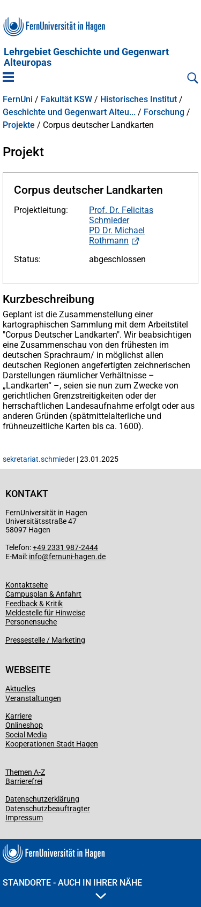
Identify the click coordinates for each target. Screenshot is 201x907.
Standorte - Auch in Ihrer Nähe (72, 888)
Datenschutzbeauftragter (47, 808)
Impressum (24, 817)
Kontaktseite (26, 585)
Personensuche (31, 622)
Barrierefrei (23, 781)
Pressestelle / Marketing (45, 640)
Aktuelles (20, 688)
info (35, 556)
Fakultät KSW (66, 99)
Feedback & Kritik (34, 603)
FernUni (18, 99)
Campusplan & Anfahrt (43, 594)
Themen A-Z (25, 772)
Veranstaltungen (33, 698)
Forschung (164, 112)
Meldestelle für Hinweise (45, 612)
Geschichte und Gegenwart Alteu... (69, 112)
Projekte (19, 125)
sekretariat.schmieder (39, 459)
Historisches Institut (138, 99)
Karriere (18, 716)
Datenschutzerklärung (42, 799)
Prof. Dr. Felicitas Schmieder (121, 215)
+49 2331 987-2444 (65, 547)
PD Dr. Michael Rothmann (117, 235)
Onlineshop (24, 725)
